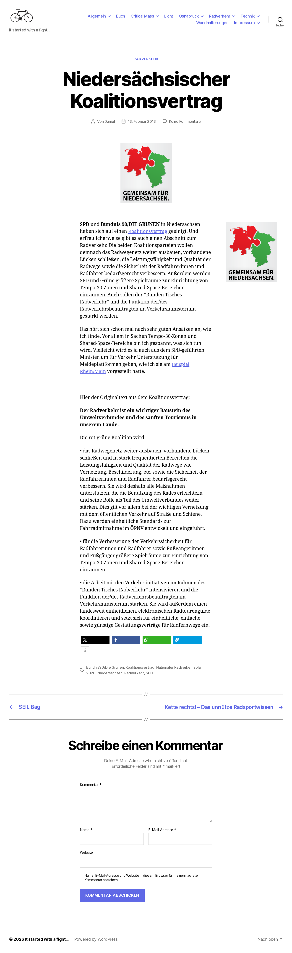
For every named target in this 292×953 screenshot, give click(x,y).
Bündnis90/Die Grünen (105, 669)
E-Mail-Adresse (162, 831)
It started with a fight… (47, 940)
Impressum (244, 23)
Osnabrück (189, 16)
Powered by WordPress (96, 940)
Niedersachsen (110, 674)
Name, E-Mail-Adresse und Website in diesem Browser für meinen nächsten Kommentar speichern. (141, 878)
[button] (95, 642)
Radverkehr (219, 16)
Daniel (109, 123)
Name (86, 831)
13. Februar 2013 (142, 123)
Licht (168, 16)
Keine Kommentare (185, 123)
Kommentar (91, 786)
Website (86, 853)
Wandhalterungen (212, 23)
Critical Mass (142, 16)
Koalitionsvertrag (148, 233)
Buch (120, 16)
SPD (149, 674)
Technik (247, 16)
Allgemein (97, 16)
